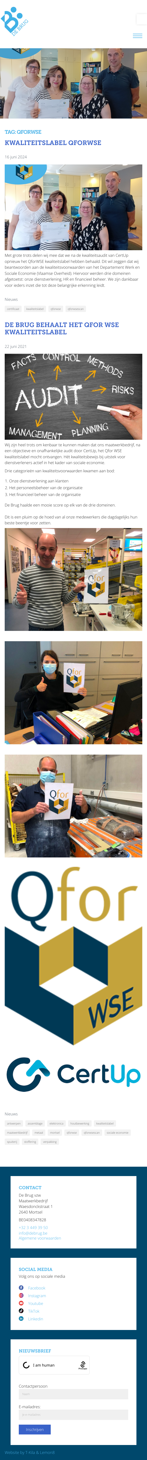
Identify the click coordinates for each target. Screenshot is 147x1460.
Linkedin (35, 1319)
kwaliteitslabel (35, 309)
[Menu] (137, 36)
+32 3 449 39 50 (33, 1227)
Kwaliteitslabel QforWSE (53, 143)
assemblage (35, 1123)
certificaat (13, 309)
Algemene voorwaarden (40, 1238)
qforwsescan (76, 309)
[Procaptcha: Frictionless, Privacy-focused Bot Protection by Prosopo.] (83, 1365)
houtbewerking (79, 1123)
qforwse (56, 309)
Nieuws (11, 299)
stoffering (30, 1142)
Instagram (37, 1295)
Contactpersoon (33, 1386)
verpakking (49, 1142)
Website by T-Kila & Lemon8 (30, 1452)
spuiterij (12, 1142)
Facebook (37, 1288)
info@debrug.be (33, 1233)
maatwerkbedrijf (17, 1133)
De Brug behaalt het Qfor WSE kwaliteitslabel (62, 328)
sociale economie (117, 1133)
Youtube (35, 1303)
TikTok (33, 1311)
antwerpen (14, 1123)
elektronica (56, 1123)
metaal (39, 1133)
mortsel (55, 1133)
